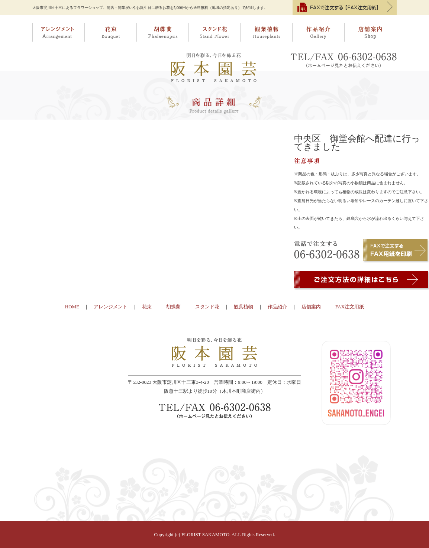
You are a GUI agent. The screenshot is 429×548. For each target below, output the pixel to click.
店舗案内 (371, 32)
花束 (110, 32)
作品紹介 (319, 32)
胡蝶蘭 (162, 32)
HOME (72, 306)
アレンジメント (58, 32)
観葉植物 (267, 32)
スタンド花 (214, 32)
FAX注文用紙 (349, 306)
